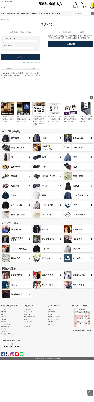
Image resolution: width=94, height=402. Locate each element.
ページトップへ (91, 97)
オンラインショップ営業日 (80, 306)
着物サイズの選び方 (54, 316)
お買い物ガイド (44, 13)
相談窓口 (3, 314)
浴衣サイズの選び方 (54, 319)
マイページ (27, 324)
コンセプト (4, 309)
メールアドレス (9, 39)
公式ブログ (4, 331)
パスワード (8, 46)
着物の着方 (51, 309)
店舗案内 (33, 13)
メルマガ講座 (5, 326)
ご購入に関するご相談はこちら (10, 340)
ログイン (27, 326)
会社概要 (3, 319)
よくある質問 (28, 321)
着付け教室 (56, 13)
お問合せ (27, 319)
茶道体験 (50, 324)
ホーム (3, 13)
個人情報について (29, 316)
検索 (92, 13)
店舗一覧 (3, 321)
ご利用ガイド (29, 306)
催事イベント (5, 316)
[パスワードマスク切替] (35, 48)
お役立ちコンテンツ (54, 306)
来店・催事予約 (23, 13)
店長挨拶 (3, 312)
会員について (28, 314)
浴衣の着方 (51, 312)
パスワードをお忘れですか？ (31, 62)
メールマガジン (5, 324)
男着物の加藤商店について (9, 306)
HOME (2, 19)
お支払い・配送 (29, 309)
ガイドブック (5, 329)
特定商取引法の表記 (7, 334)
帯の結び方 (51, 314)
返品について (28, 312)
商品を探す (11, 13)
